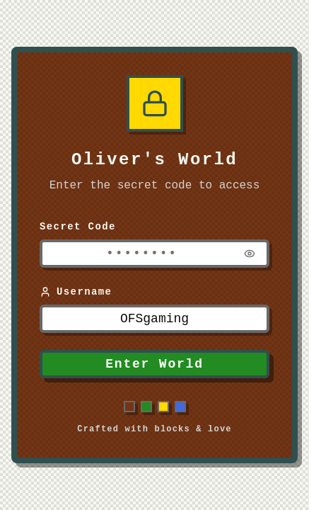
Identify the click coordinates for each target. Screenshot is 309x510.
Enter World (154, 364)
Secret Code (78, 226)
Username (76, 292)
